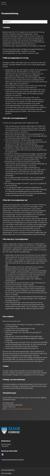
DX (43, 99)
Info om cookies (6, 473)
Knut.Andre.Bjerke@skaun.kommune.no (19, 409)
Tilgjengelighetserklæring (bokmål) (12, 459)
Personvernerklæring (8, 470)
